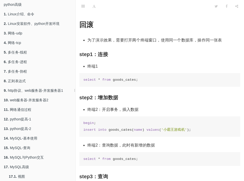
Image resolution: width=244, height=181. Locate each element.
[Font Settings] (94, 6)
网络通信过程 (17, 110)
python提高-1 (17, 119)
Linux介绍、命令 (19, 14)
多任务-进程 (15, 62)
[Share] (236, 6)
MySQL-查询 (17, 148)
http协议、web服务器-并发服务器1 (33, 90)
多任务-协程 (15, 71)
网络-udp (13, 33)
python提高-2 (17, 129)
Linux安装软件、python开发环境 (32, 24)
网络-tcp (12, 43)
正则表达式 (15, 81)
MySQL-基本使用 (21, 138)
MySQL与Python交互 (24, 157)
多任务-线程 (15, 52)
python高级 (13, 5)
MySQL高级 (16, 167)
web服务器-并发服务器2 (26, 100)
